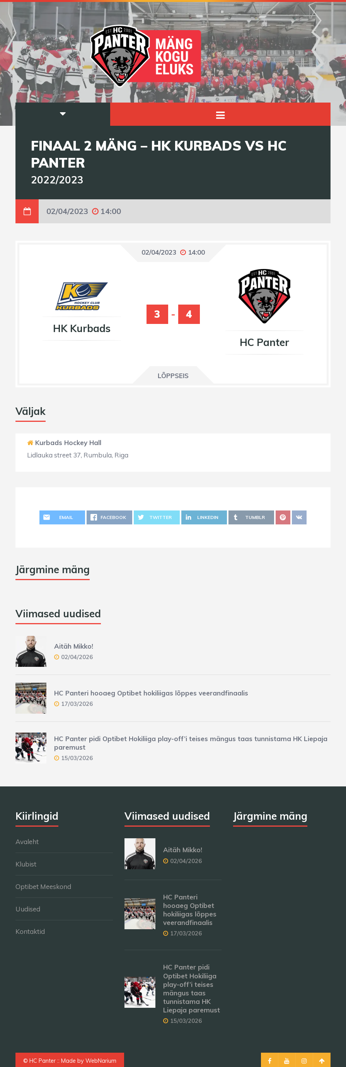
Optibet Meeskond (43, 886)
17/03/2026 (77, 703)
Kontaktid (30, 931)
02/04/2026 (77, 657)
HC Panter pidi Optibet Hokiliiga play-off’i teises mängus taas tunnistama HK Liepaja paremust (191, 988)
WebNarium (100, 1060)
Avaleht (27, 841)
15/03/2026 (77, 758)
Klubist (25, 864)
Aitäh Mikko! (73, 646)
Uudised (27, 909)
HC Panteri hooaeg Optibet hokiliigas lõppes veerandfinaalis (151, 693)
